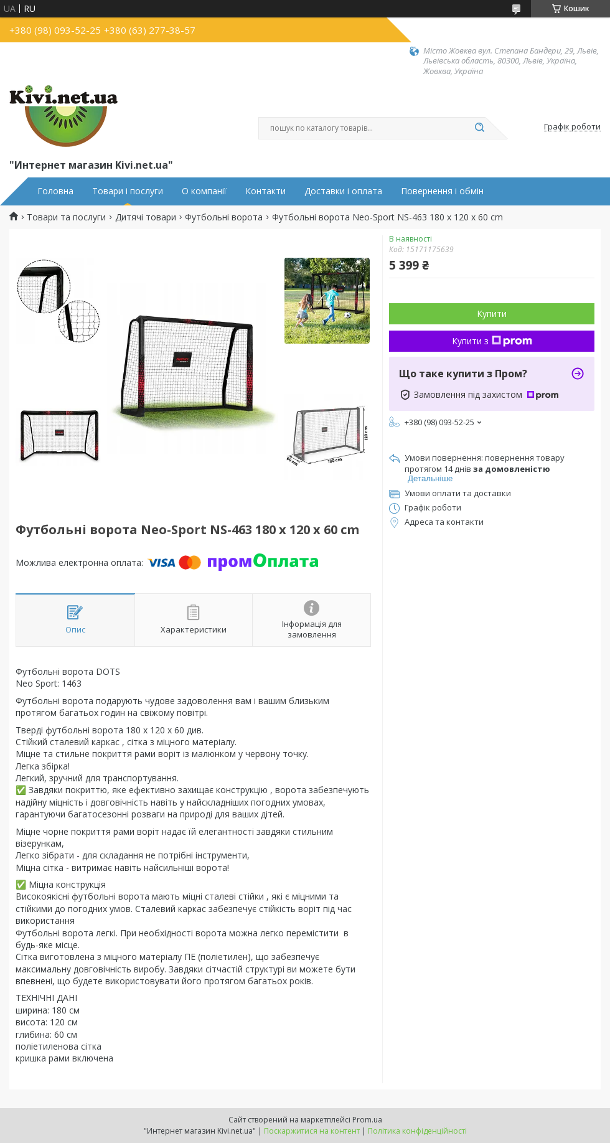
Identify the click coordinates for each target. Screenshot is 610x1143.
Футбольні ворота (224, 217)
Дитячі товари (145, 217)
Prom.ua (367, 1119)
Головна (55, 191)
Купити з (492, 341)
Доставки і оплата (343, 191)
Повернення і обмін (442, 191)
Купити (492, 313)
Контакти (265, 191)
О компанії (204, 191)
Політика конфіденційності (417, 1131)
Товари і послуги (127, 191)
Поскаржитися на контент (312, 1131)
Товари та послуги (66, 217)
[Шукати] (479, 128)
